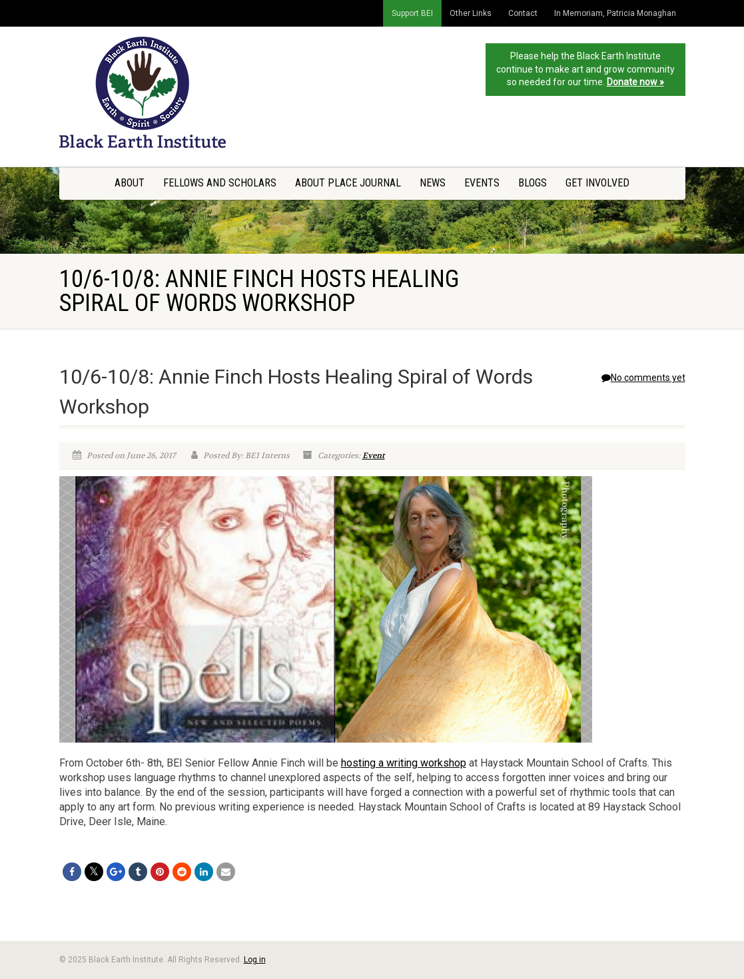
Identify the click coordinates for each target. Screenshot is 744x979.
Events (482, 182)
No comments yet (643, 377)
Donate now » (635, 82)
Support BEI (412, 13)
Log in (255, 959)
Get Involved (597, 182)
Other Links (471, 13)
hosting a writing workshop (403, 763)
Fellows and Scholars (219, 182)
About (130, 182)
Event (373, 455)
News (433, 182)
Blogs (532, 182)
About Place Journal (348, 182)
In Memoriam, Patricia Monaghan (615, 13)
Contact (523, 13)
